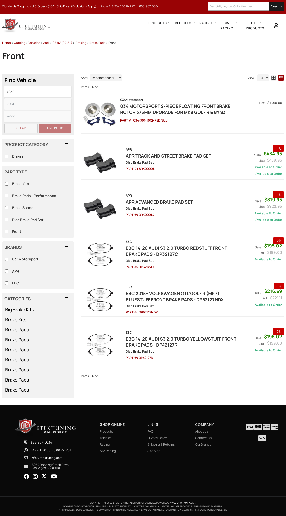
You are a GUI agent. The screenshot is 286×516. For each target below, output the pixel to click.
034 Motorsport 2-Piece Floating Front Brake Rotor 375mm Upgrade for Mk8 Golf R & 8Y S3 (175, 109)
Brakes (18, 156)
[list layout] (281, 77)
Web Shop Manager (183, 502)
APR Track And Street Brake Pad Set (162, 155)
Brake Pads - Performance (34, 195)
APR (15, 271)
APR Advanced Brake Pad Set (153, 201)
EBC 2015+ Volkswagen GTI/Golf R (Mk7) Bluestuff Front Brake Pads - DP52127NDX (179, 296)
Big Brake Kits (19, 309)
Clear (21, 128)
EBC (15, 283)
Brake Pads (17, 329)
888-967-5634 (41, 442)
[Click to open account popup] (276, 25)
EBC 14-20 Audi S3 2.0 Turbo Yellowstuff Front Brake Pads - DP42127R (175, 341)
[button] (246, 6)
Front (16, 231)
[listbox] (38, 91)
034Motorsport (25, 259)
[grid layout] (273, 77)
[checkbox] (6, 259)
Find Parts (55, 128)
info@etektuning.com (46, 457)
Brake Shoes (22, 207)
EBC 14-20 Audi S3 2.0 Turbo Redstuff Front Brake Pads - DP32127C (178, 250)
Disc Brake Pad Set (28, 219)
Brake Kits (15, 319)
